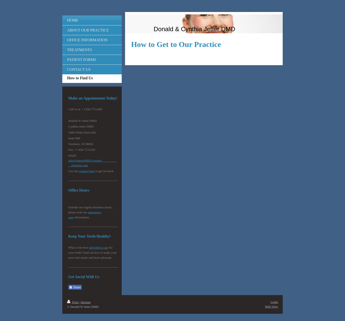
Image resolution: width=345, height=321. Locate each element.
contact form (87, 171)
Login (274, 302)
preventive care (98, 247)
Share (75, 287)
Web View (271, 306)
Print (73, 302)
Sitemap (85, 302)
